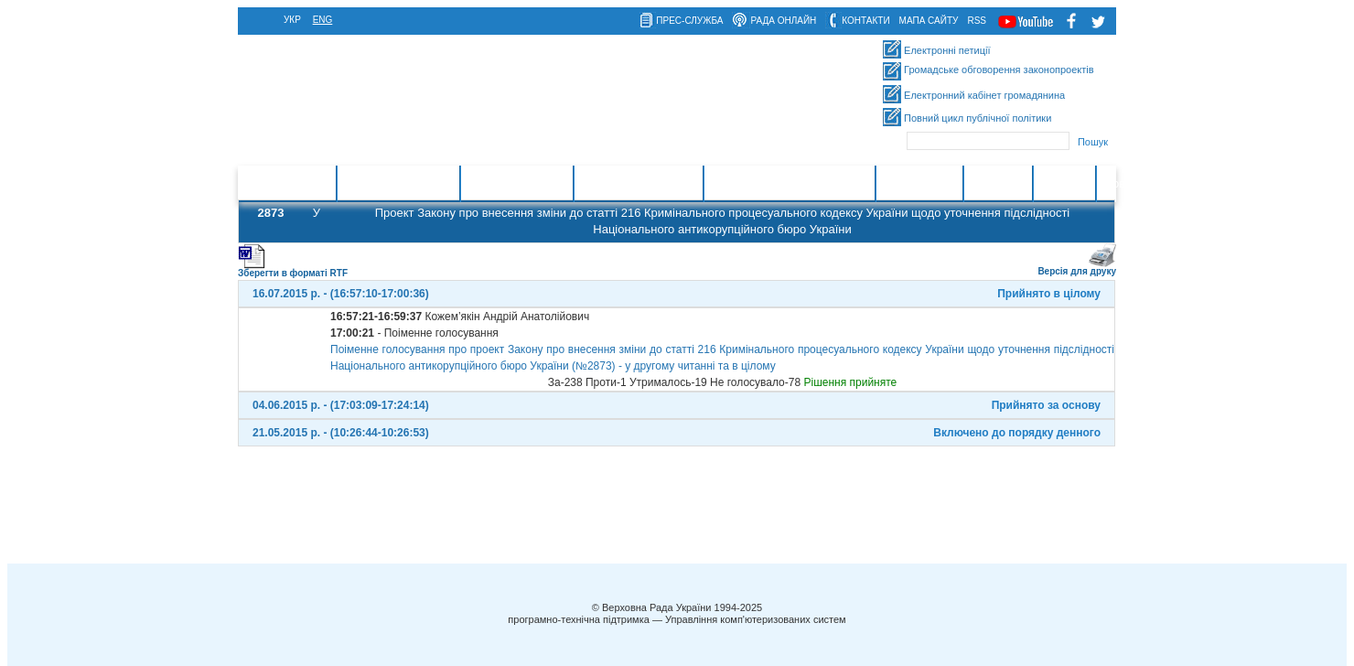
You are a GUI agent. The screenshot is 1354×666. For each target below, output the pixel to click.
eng (323, 20)
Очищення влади (638, 183)
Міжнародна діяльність (789, 183)
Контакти (998, 183)
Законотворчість (398, 183)
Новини (1124, 183)
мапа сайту (929, 21)
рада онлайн (783, 21)
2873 (271, 213)
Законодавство (517, 183)
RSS (976, 21)
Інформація (919, 183)
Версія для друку (1076, 267)
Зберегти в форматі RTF (293, 269)
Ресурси (1064, 183)
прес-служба (689, 21)
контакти (865, 21)
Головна (305, 183)
